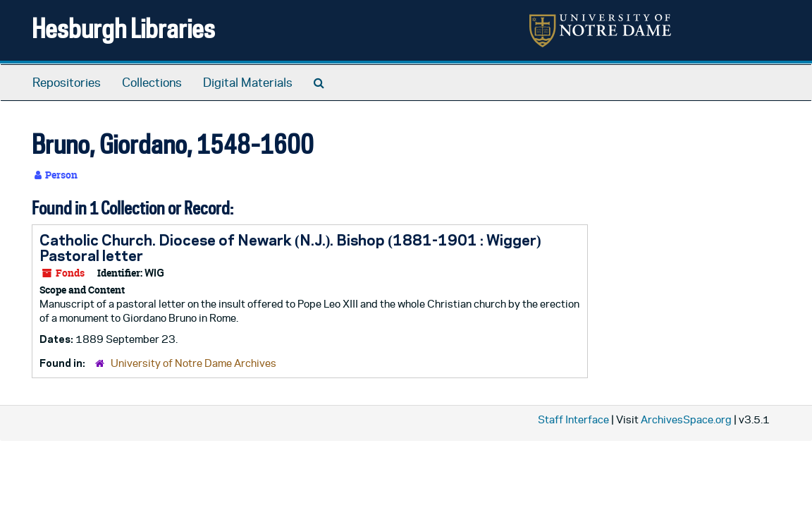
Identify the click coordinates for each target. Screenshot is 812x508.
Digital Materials (248, 82)
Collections (152, 82)
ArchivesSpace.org (686, 419)
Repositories (66, 82)
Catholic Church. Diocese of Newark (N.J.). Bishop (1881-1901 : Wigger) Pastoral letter (290, 247)
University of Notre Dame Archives (193, 363)
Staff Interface (573, 419)
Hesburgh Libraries (123, 28)
